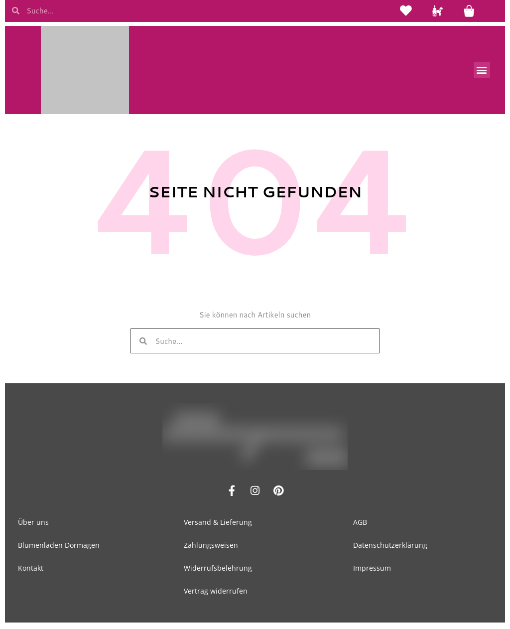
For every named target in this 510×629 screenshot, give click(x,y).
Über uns (33, 523)
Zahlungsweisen (211, 546)
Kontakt (30, 569)
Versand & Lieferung (218, 523)
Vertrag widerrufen (216, 592)
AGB (360, 523)
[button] (482, 71)
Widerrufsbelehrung (218, 569)
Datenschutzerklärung (390, 546)
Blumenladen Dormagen (59, 546)
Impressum (372, 569)
